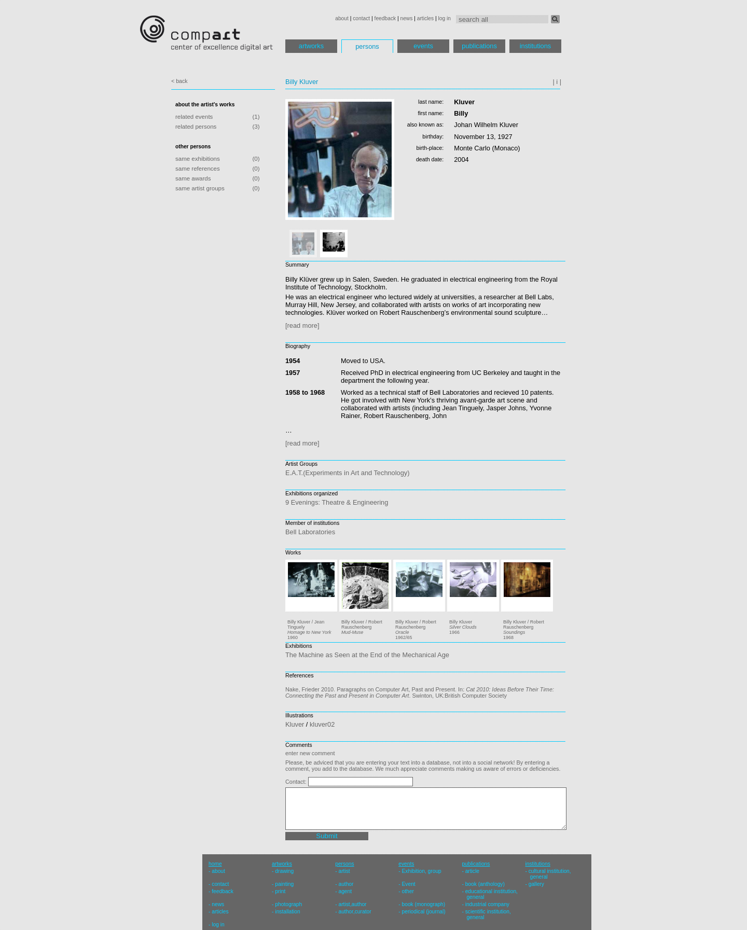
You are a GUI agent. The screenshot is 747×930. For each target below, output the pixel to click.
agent (345, 891)
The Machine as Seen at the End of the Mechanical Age (367, 655)
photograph (288, 904)
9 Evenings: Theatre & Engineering (336, 502)
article (472, 871)
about (342, 18)
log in (444, 18)
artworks (311, 46)
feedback (385, 18)
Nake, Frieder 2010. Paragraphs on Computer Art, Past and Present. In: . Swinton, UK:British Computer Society (419, 692)
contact (361, 18)
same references (197, 168)
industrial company (487, 904)
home (215, 864)
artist (344, 871)
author (345, 884)
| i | (556, 82)
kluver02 (322, 724)
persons (367, 46)
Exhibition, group (421, 871)
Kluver (294, 724)
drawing (284, 871)
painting (284, 884)
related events (194, 117)
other (408, 891)
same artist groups (200, 188)
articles (425, 18)
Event (409, 884)
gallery (536, 884)
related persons (195, 126)
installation (287, 911)
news (406, 18)
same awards (193, 178)
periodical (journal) (424, 911)
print (280, 891)
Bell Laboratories (310, 532)
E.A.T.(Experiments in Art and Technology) (347, 473)
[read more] (302, 325)
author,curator (354, 911)
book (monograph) (424, 904)
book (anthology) (485, 884)
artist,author (352, 904)
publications (479, 46)
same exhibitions (197, 159)
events (423, 46)
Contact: (296, 782)
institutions (535, 46)
